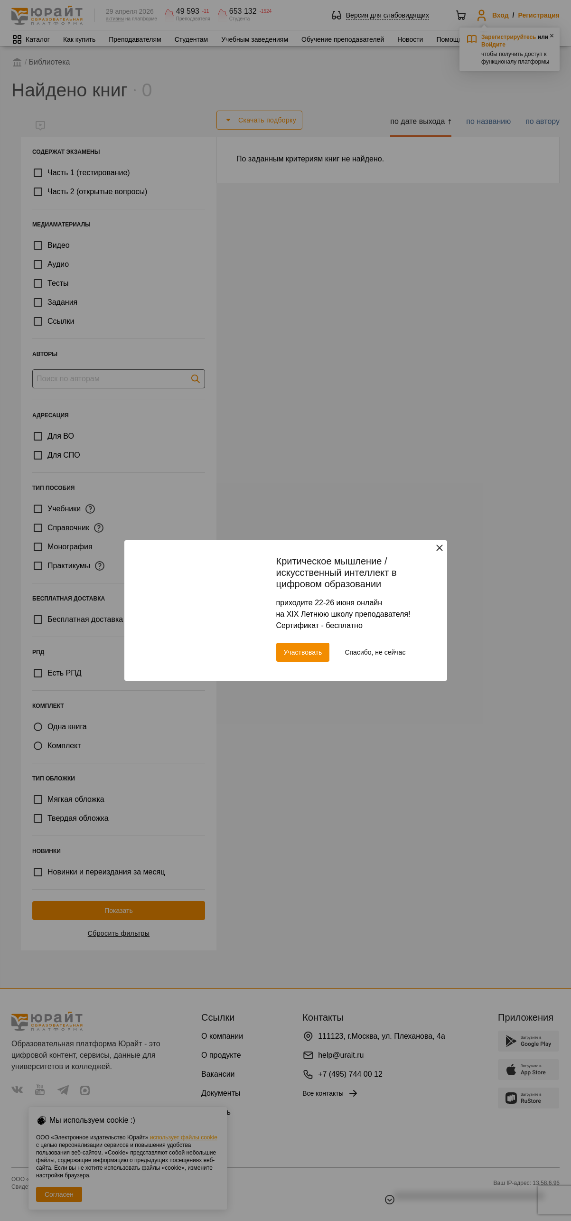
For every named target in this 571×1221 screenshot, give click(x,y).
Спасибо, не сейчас (375, 652)
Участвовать (303, 652)
